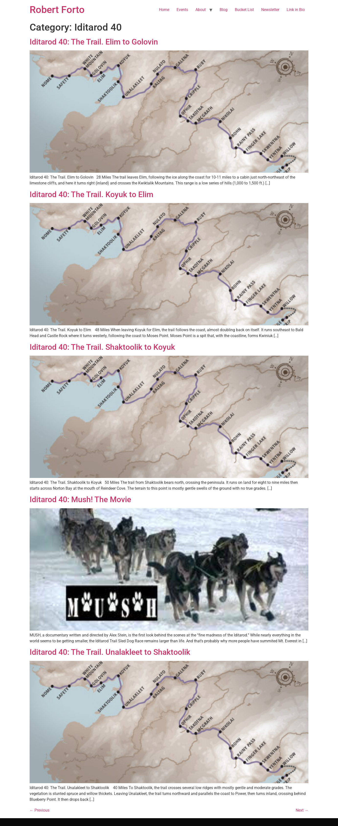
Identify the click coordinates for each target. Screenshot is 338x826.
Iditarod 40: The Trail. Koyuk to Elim (91, 194)
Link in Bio (296, 9)
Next (302, 810)
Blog (223, 9)
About (200, 9)
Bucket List (244, 9)
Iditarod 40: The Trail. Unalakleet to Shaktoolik (110, 652)
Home (164, 9)
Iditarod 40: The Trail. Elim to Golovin (94, 41)
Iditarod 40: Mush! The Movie (80, 499)
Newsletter (270, 9)
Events (182, 9)
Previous (39, 810)
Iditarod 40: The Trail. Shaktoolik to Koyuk (102, 347)
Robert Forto (57, 9)
